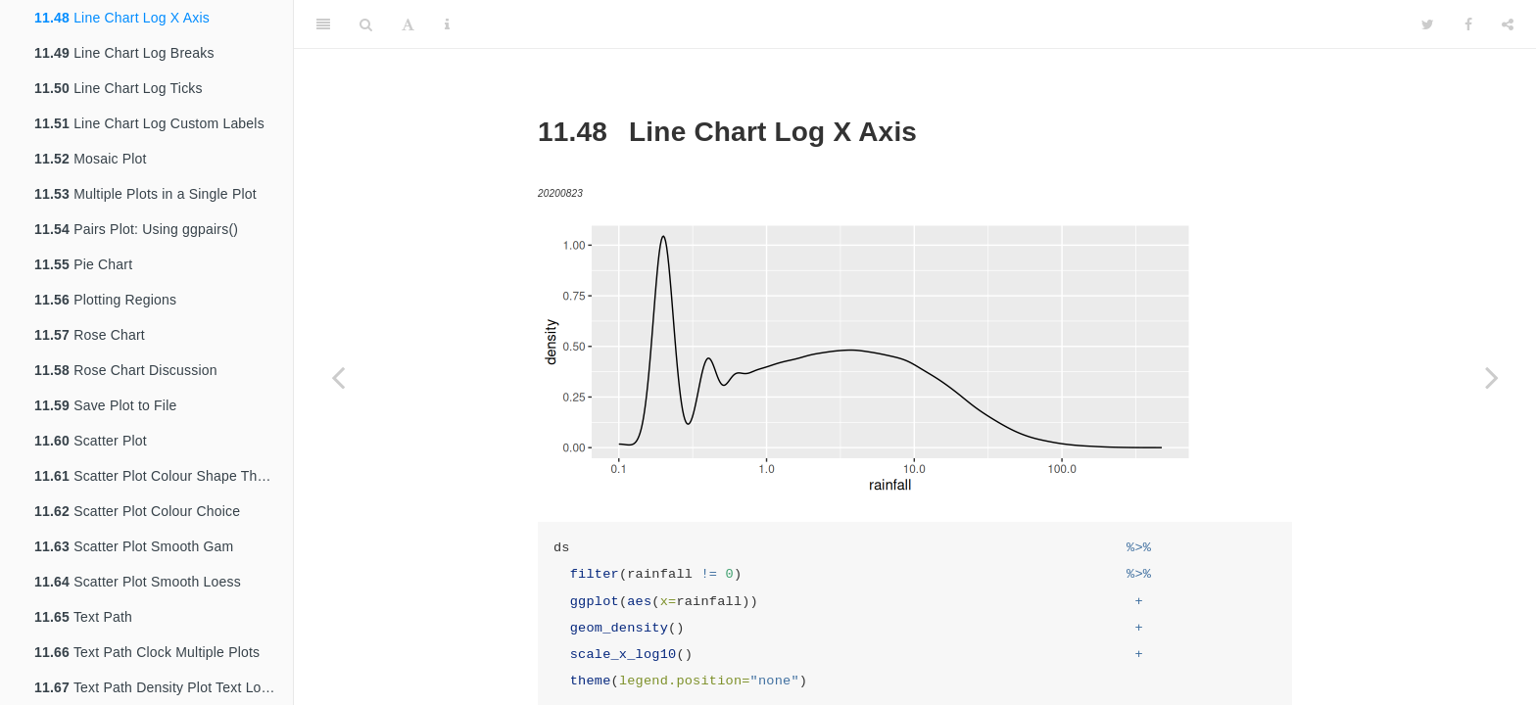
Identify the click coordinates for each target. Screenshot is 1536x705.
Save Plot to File (105, 405)
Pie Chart (83, 264)
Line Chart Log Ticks (118, 88)
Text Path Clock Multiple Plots (147, 652)
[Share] (1507, 24)
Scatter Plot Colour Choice (137, 511)
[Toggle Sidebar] (323, 24)
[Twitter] (1428, 24)
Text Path (83, 617)
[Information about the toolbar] (447, 24)
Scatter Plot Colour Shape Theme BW (163, 476)
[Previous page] (338, 377)
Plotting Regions (105, 299)
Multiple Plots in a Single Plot (145, 194)
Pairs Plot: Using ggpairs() (136, 229)
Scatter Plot (90, 440)
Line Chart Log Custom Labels (149, 123)
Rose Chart (89, 335)
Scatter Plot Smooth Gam (133, 546)
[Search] (366, 24)
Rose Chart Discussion (125, 370)
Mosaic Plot (90, 158)
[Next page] (1492, 377)
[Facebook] (1468, 24)
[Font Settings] (408, 24)
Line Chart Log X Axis (122, 17)
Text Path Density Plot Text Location (163, 687)
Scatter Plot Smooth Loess (137, 581)
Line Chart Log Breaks (124, 53)
